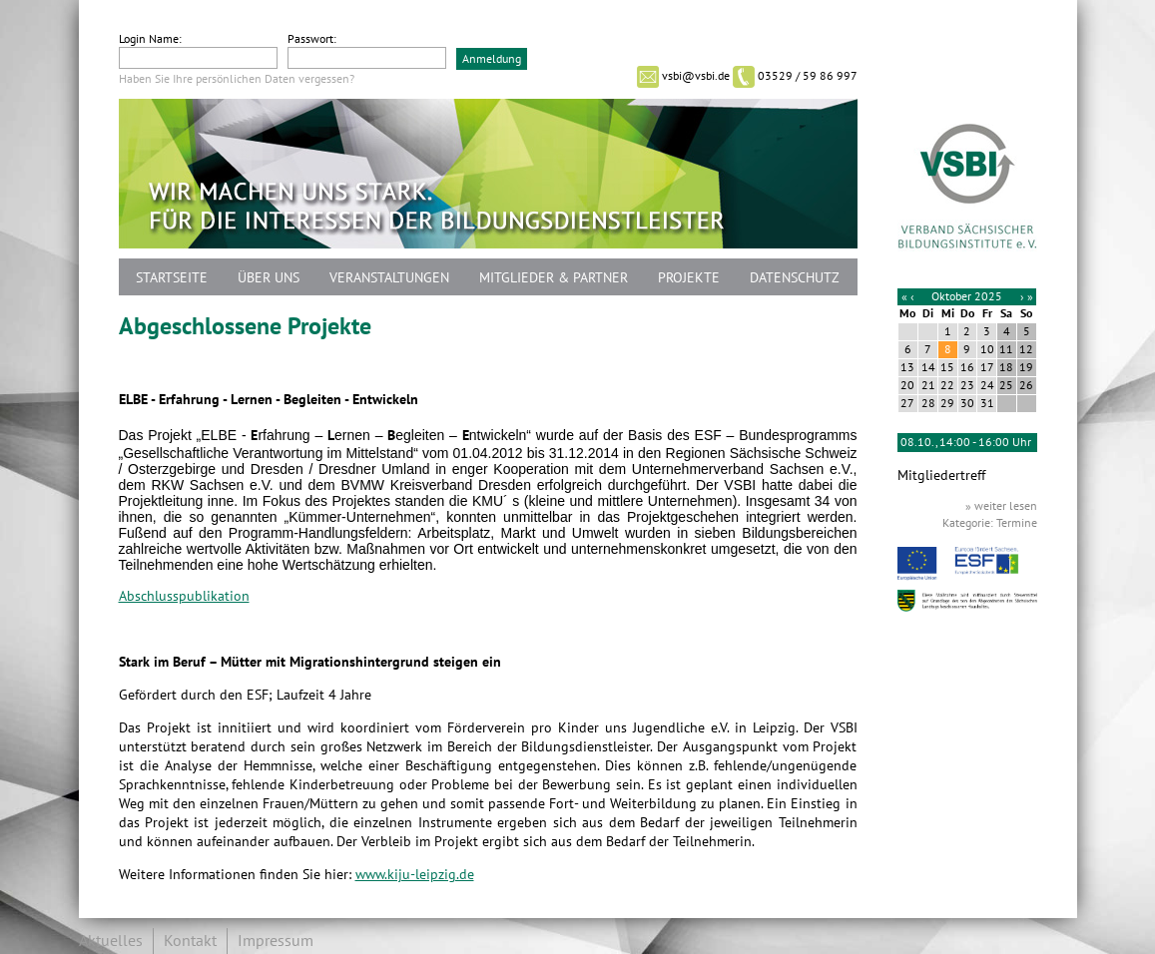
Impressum (275, 941)
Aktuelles (111, 941)
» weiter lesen (1001, 506)
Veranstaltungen (389, 277)
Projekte (689, 277)
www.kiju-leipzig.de (414, 874)
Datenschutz (795, 277)
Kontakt (190, 941)
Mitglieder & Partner (553, 277)
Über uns (268, 277)
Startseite (172, 277)
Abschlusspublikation (184, 596)
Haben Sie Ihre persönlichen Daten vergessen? (236, 79)
